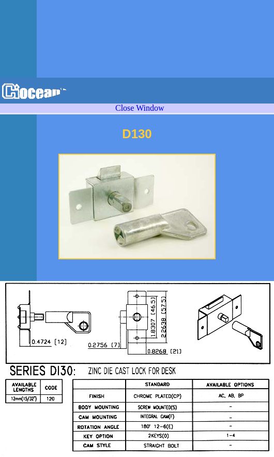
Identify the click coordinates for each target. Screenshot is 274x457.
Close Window (139, 108)
